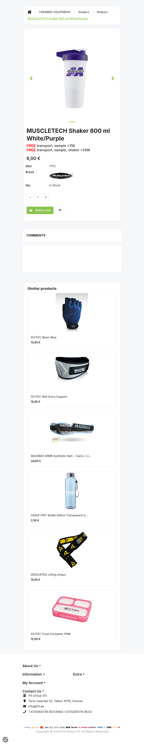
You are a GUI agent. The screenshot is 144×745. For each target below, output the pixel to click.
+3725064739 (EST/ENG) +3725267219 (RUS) (60, 712)
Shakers (84, 12)
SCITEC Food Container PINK (51, 634)
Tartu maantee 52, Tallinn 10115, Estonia (55, 701)
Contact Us (32, 691)
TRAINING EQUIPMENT (55, 12)
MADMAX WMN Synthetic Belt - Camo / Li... (61, 456)
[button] (31, 78)
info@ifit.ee (36, 706)
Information (32, 674)
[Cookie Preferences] (5, 739)
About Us (30, 666)
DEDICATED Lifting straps (48, 574)
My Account (33, 683)
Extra (77, 674)
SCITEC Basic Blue (44, 337)
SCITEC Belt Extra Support (49, 396)
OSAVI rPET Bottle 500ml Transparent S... (59, 515)
